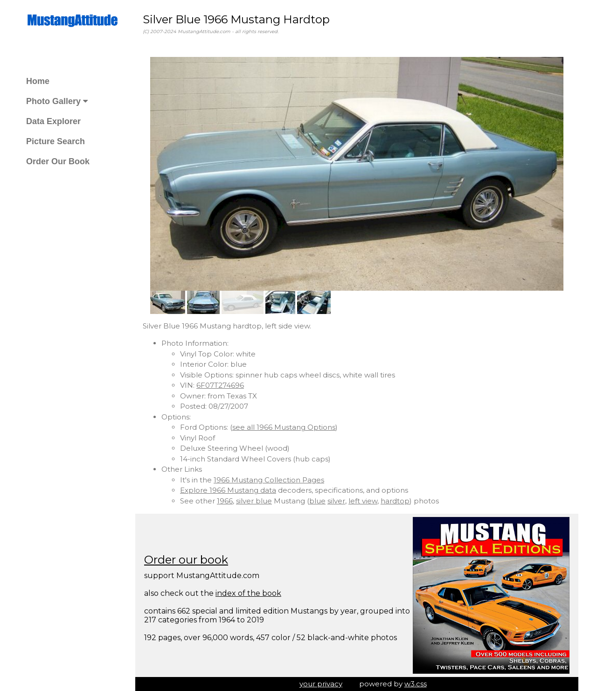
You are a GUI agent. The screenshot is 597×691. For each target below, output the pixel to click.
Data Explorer (53, 121)
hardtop (395, 500)
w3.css (415, 683)
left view (362, 500)
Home (37, 81)
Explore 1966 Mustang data (228, 490)
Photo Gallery (57, 101)
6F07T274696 (220, 385)
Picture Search (55, 141)
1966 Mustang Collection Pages (269, 479)
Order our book (186, 559)
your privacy (320, 683)
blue (317, 500)
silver (336, 500)
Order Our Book (58, 161)
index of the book (248, 593)
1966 (225, 500)
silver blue (254, 500)
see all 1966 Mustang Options (283, 427)
